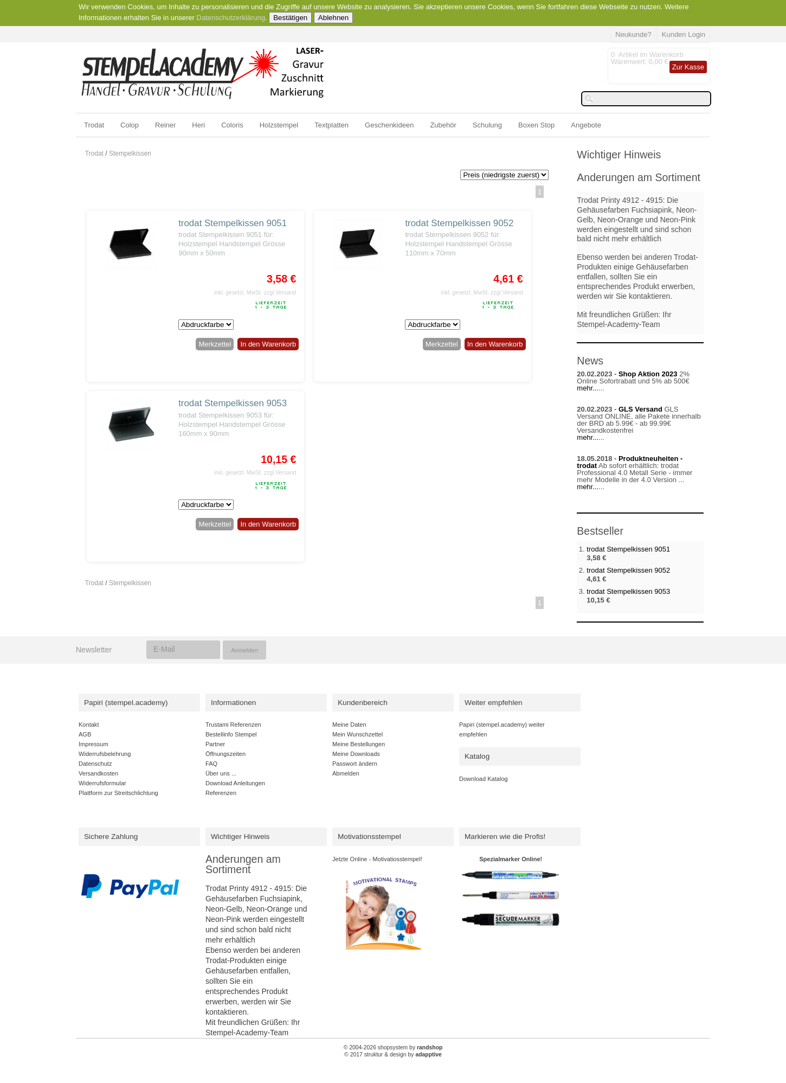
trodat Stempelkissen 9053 (232, 403)
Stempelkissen (130, 153)
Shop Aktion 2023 (648, 374)
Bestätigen (290, 18)
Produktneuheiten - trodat (629, 462)
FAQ (211, 763)
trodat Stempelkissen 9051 (232, 223)
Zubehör (443, 125)
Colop (129, 125)
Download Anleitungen (235, 783)
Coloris (232, 125)
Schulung (487, 125)
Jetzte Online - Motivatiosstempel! (377, 859)
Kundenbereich (363, 702)
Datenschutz (95, 763)
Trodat (94, 125)
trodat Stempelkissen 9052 (459, 223)
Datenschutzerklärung (231, 18)
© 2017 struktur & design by (393, 1055)
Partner (215, 744)
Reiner (165, 125)
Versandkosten (98, 773)
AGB (85, 734)
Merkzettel (214, 344)
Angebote (586, 125)
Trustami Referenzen (233, 724)
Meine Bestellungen (358, 744)
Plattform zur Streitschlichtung (118, 793)
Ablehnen (333, 18)
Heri (198, 125)
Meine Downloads (356, 754)
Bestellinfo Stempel (231, 734)
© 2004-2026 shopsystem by (393, 1047)
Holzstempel (279, 125)
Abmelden (345, 773)
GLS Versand (640, 409)
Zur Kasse (688, 67)
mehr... (587, 388)
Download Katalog (483, 779)
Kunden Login (683, 34)
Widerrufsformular (102, 783)
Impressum (93, 744)
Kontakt (89, 724)
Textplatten (331, 125)
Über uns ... (220, 773)
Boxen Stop (536, 125)
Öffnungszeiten (225, 754)
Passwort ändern (354, 763)
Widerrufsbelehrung (105, 754)
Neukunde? (633, 34)
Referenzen (220, 793)
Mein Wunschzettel (357, 734)
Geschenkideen (389, 125)
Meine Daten (349, 724)
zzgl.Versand (280, 293)
